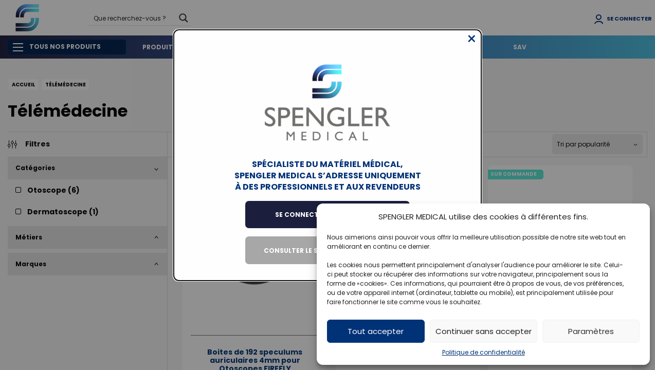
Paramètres (591, 331)
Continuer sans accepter (483, 331)
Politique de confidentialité (483, 352)
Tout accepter (376, 331)
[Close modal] (471, 47)
